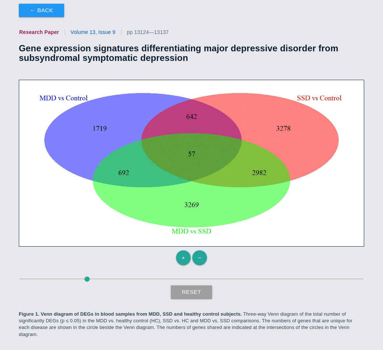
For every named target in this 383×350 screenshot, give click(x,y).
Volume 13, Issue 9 (92, 32)
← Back (41, 10)
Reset (191, 292)
